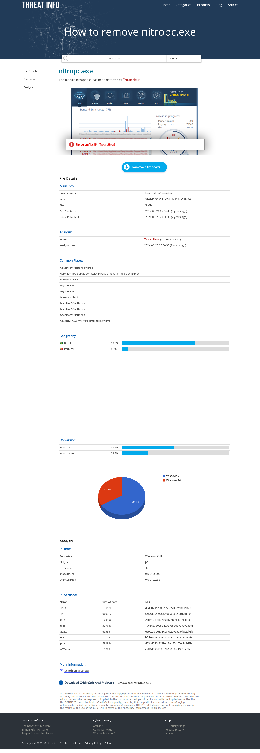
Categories (183, 5)
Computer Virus (102, 729)
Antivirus (98, 726)
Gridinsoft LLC (53, 743)
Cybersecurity (102, 720)
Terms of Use (73, 743)
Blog (219, 5)
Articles (233, 5)
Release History (174, 729)
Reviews (170, 733)
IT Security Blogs (175, 726)
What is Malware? (104, 733)
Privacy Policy (93, 743)
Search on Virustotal (76, 670)
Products (203, 5)
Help (168, 720)
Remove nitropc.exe (146, 167)
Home (166, 5)
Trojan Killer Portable (35, 729)
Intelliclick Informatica (158, 193)
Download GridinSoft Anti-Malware (89, 683)
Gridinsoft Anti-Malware (36, 726)
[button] (184, 58)
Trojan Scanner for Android (38, 733)
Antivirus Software (34, 720)
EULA (107, 743)
